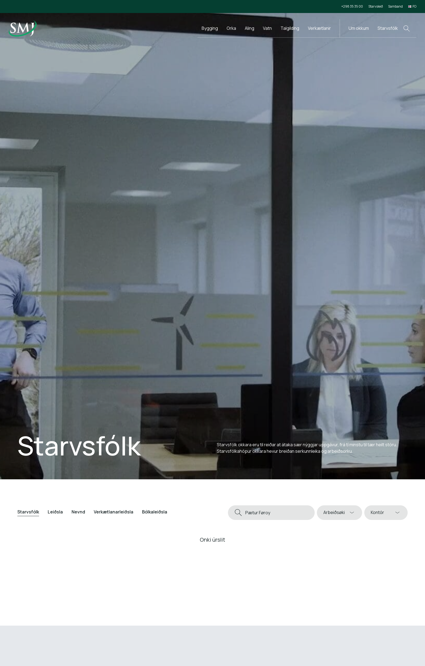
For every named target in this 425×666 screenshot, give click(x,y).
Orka (231, 28)
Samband (395, 6)
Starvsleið (375, 6)
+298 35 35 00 (352, 6)
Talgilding (290, 28)
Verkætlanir (319, 28)
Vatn (267, 28)
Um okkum (359, 28)
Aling (249, 28)
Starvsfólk (388, 28)
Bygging (210, 28)
